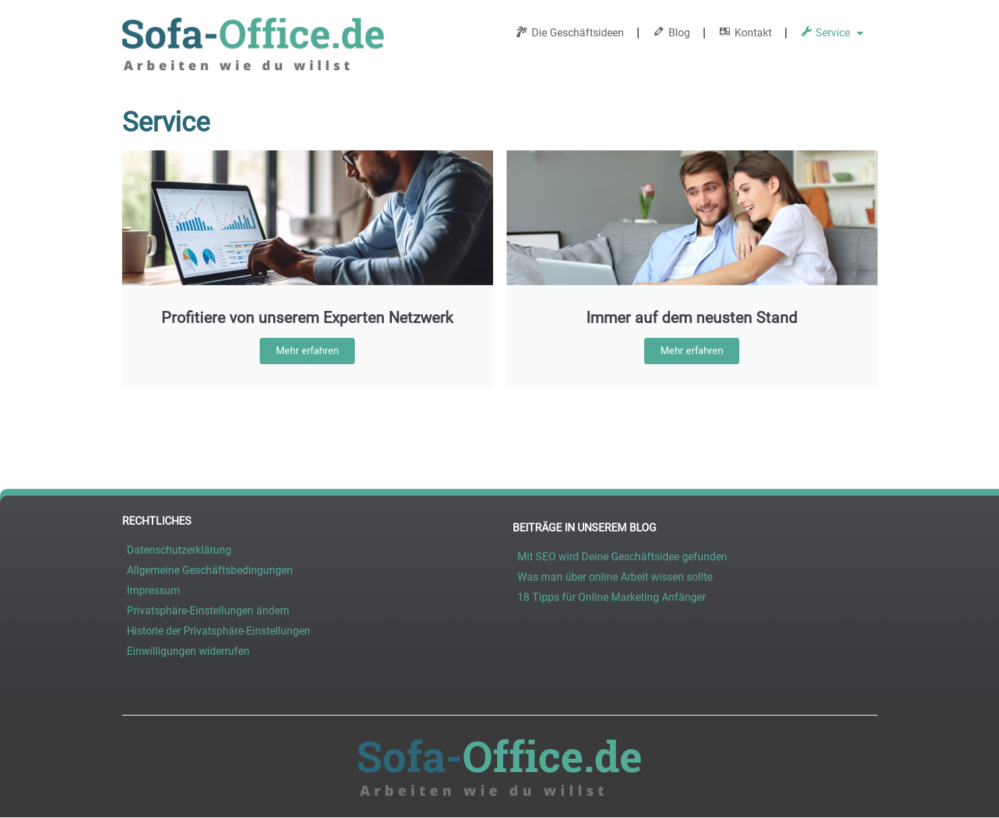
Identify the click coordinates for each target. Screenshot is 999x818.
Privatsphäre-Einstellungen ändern (208, 610)
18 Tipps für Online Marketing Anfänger (611, 597)
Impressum (153, 590)
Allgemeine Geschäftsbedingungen (210, 570)
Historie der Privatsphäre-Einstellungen (218, 630)
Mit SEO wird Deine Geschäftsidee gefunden (622, 556)
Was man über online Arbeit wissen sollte (614, 577)
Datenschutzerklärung (179, 550)
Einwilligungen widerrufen (188, 651)
